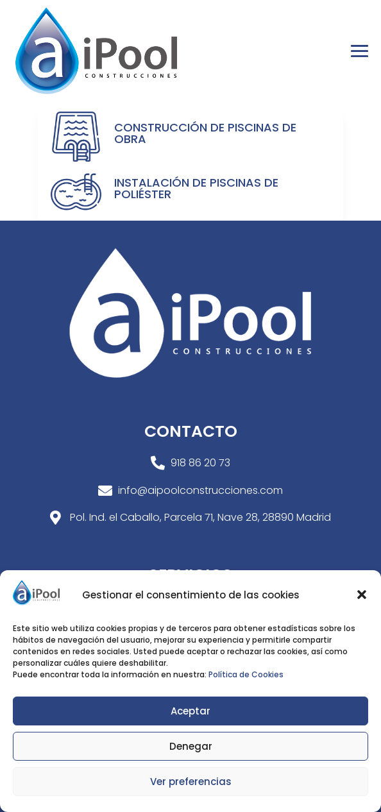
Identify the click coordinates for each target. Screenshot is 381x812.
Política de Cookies (246, 674)
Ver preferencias (191, 781)
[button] (361, 594)
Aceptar (190, 711)
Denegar (190, 746)
